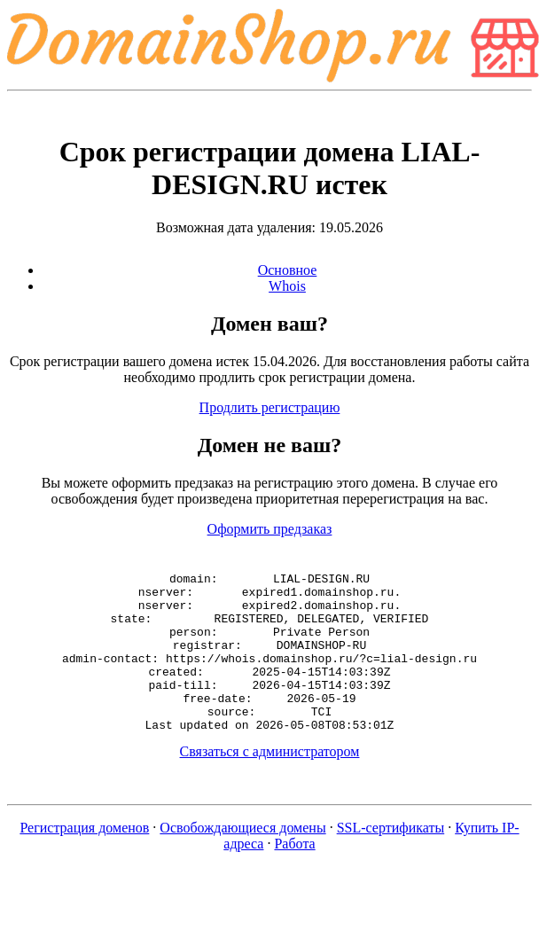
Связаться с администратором (270, 783)
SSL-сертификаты (391, 859)
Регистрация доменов (84, 859)
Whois (287, 285)
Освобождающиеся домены (242, 859)
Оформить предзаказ (269, 528)
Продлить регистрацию (269, 407)
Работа (294, 875)
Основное (287, 269)
